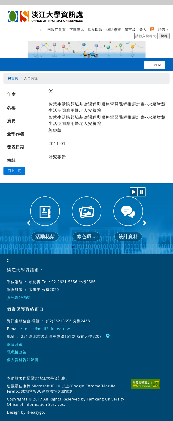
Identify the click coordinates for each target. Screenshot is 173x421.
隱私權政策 (17, 352)
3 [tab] (86, 247)
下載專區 (77, 29)
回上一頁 (14, 171)
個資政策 (15, 344)
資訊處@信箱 (18, 297)
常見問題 (95, 29)
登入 (143, 29)
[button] (134, 191)
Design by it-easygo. (26, 412)
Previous (28, 223)
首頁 (13, 78)
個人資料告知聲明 (22, 359)
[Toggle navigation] (154, 65)
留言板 (130, 29)
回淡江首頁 (56, 29)
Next (144, 223)
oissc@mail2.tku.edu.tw (47, 328)
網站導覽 (113, 29)
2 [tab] (79, 247)
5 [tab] (100, 247)
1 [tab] (72, 247)
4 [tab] (93, 247)
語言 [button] (162, 29)
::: (42, 29)
